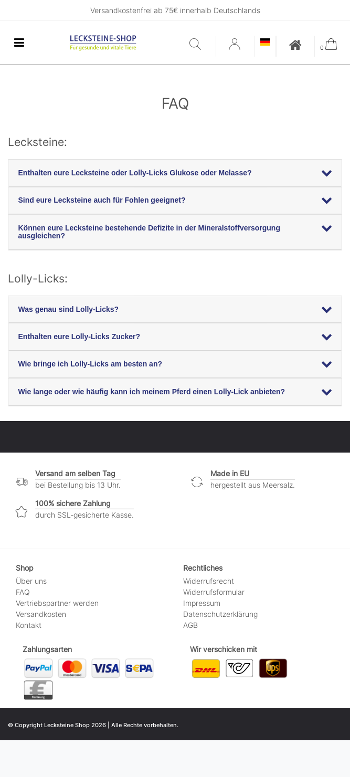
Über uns (31, 580)
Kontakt (28, 625)
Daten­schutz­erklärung (220, 614)
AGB (190, 625)
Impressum (201, 602)
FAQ (23, 591)
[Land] (265, 42)
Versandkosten (41, 614)
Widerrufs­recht (208, 580)
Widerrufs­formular (214, 591)
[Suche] (199, 44)
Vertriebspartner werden (57, 602)
